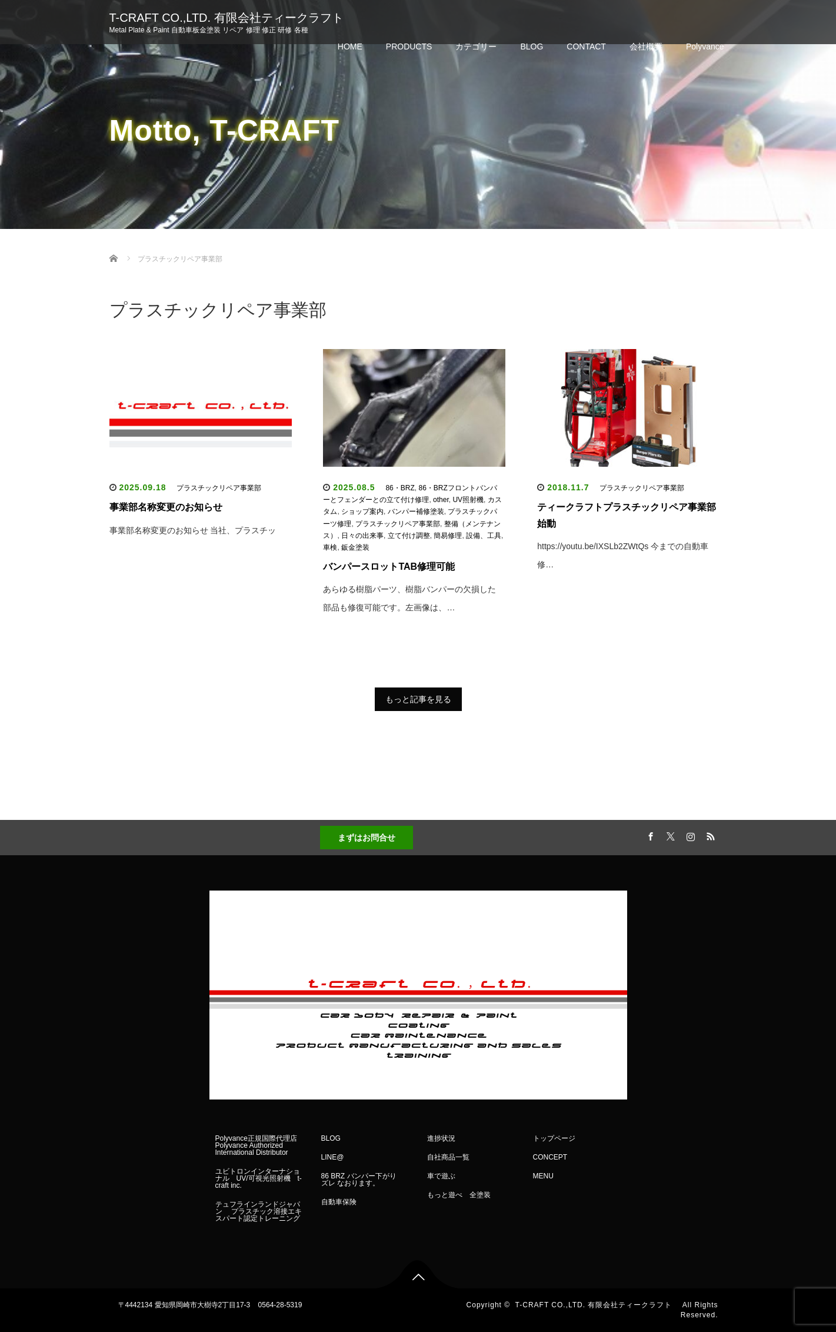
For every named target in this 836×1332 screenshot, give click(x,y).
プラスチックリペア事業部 (218, 488)
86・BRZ (399, 488)
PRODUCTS (409, 46)
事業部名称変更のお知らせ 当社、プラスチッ (193, 530)
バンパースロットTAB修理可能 (389, 567)
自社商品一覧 (448, 1157)
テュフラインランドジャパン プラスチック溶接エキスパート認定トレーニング (261, 1211)
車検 (330, 547)
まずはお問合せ (366, 837)
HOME (350, 46)
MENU (543, 1176)
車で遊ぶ (441, 1176)
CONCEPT (550, 1157)
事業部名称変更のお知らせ (165, 507)
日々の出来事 (362, 536)
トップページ (554, 1138)
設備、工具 (483, 536)
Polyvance (705, 46)
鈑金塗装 (355, 547)
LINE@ (332, 1157)
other (441, 500)
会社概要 (646, 46)
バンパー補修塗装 (416, 511)
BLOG (531, 46)
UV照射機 (468, 500)
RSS (709, 834)
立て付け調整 (409, 536)
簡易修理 (448, 536)
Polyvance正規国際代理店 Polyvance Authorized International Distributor (256, 1145)
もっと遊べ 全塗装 (459, 1195)
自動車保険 (339, 1202)
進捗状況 (441, 1138)
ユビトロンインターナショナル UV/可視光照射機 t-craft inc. (258, 1178)
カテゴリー (476, 46)
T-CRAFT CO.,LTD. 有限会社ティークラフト (232, 17)
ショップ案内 (362, 511)
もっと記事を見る (418, 699)
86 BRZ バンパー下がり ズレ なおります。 (362, 1179)
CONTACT (586, 46)
